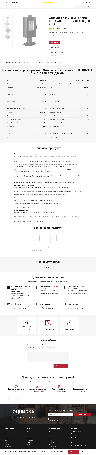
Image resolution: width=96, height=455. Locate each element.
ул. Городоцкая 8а (75, 441)
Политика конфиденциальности (57, 428)
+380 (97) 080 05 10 (77, 426)
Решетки (57, 6)
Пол (28, 339)
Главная (7, 11)
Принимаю (74, 452)
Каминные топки (9, 6)
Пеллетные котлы (36, 6)
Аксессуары (64, 6)
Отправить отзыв (61, 361)
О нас (28, 426)
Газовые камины (20, 6)
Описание (17, 57)
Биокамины (46, 6)
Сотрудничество (53, 430)
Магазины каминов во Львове (57, 445)
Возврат (51, 439)
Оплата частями (53, 437)
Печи (28, 6)
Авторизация (30, 437)
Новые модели (54, 42)
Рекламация (52, 443)
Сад (52, 6)
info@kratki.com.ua (77, 428)
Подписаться (82, 409)
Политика (84, 452)
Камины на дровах (13, 394)
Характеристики (9, 57)
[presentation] (36, 361)
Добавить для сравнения (57, 50)
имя (42, 339)
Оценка (57, 340)
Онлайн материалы (37, 57)
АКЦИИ (71, 6)
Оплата (51, 435)
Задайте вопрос (76, 47)
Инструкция (49, 262)
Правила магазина (53, 426)
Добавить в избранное (57, 47)
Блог (28, 428)
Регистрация (30, 435)
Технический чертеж (27, 57)
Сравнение (30, 432)
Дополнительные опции (50, 57)
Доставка (51, 432)
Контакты (29, 439)
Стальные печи (17, 11)
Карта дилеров (53, 441)
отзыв (28, 346)
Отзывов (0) (60, 57)
